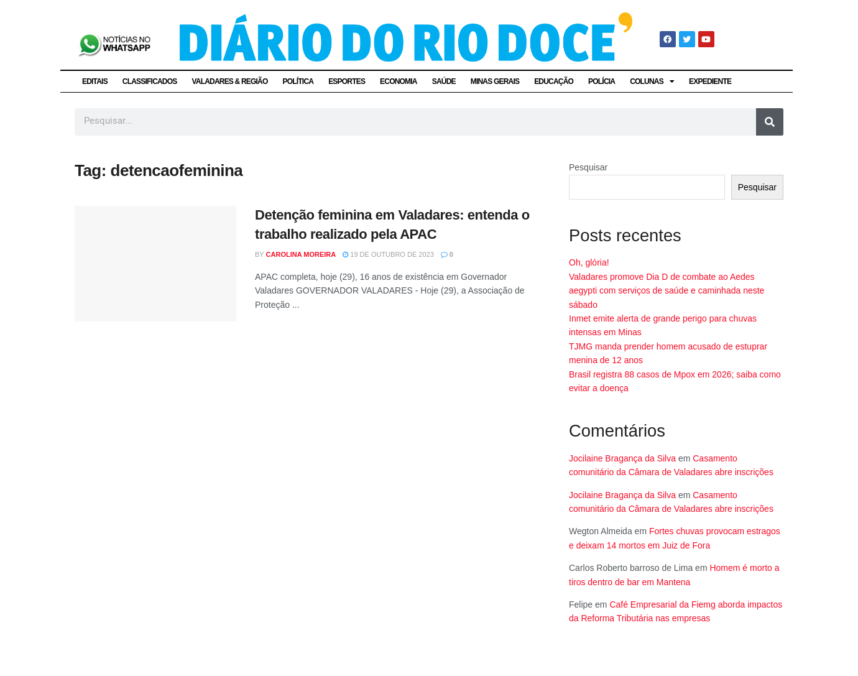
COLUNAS (652, 81)
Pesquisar (588, 167)
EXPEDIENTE (710, 81)
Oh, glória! (589, 262)
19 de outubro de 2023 (388, 254)
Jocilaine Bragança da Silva (622, 458)
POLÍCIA (601, 81)
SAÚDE (444, 81)
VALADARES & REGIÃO (229, 81)
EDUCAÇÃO (553, 81)
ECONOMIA (398, 81)
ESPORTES (346, 81)
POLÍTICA (298, 81)
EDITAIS (95, 81)
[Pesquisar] (769, 122)
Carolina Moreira (301, 254)
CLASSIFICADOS (149, 81)
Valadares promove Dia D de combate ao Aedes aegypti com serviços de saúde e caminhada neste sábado (666, 291)
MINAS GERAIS (495, 81)
